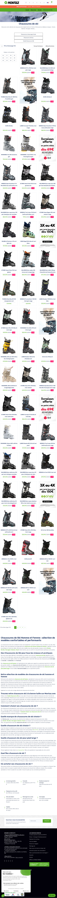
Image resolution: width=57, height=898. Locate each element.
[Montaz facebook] (8, 860)
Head (17, 649)
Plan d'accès (7, 838)
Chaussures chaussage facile (28, 34)
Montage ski (32, 846)
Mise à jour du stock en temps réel (37, 848)
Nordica (3, 649)
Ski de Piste (35, 729)
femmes (44, 646)
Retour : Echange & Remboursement (37, 837)
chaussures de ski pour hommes (33, 646)
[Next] (25, 627)
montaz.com (14, 849)
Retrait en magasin (33, 843)
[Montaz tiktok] (4, 860)
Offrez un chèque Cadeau (35, 859)
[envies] (36, 2)
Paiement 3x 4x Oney (34, 839)
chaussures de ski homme (9, 663)
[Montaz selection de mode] (44, 2)
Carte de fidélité (33, 841)
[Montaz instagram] (6, 860)
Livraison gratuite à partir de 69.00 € (37, 834)
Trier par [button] (38, 46)
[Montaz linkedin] (12, 860)
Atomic (49, 648)
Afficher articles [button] (50, 46)
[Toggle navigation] (26, 2)
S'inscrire (46, 820)
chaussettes (21, 750)
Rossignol (7, 649)
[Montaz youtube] (10, 860)
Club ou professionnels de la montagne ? (38, 852)
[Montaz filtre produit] (2, 46)
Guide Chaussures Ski (28, 41)
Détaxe (31, 857)
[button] (29, 2)
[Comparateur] (40, 2)
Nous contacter (19, 857)
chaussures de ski (40, 655)
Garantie (31, 855)
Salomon (13, 649)
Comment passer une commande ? (37, 850)
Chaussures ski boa (28, 37)
